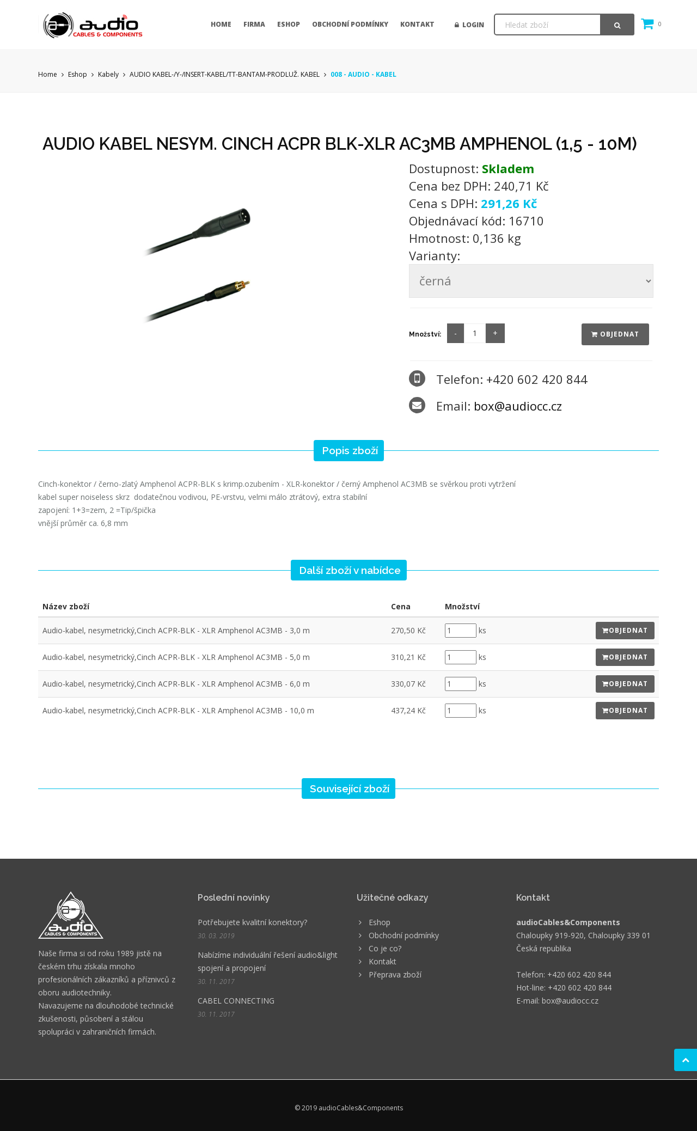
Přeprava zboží (395, 974)
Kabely (108, 74)
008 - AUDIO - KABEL (363, 74)
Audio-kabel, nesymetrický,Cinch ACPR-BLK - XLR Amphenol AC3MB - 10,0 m (178, 710)
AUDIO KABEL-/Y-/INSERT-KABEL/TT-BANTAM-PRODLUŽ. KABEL (225, 74)
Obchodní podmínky (350, 24)
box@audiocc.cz (518, 406)
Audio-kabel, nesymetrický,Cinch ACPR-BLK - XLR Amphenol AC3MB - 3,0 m (176, 630)
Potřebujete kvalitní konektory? (252, 922)
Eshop (288, 24)
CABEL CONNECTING (236, 1000)
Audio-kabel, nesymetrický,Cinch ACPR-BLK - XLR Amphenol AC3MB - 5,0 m (176, 657)
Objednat (615, 334)
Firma (254, 24)
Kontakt (417, 24)
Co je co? (385, 948)
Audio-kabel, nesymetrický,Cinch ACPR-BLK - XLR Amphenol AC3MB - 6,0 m (176, 683)
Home (221, 24)
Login (469, 24)
